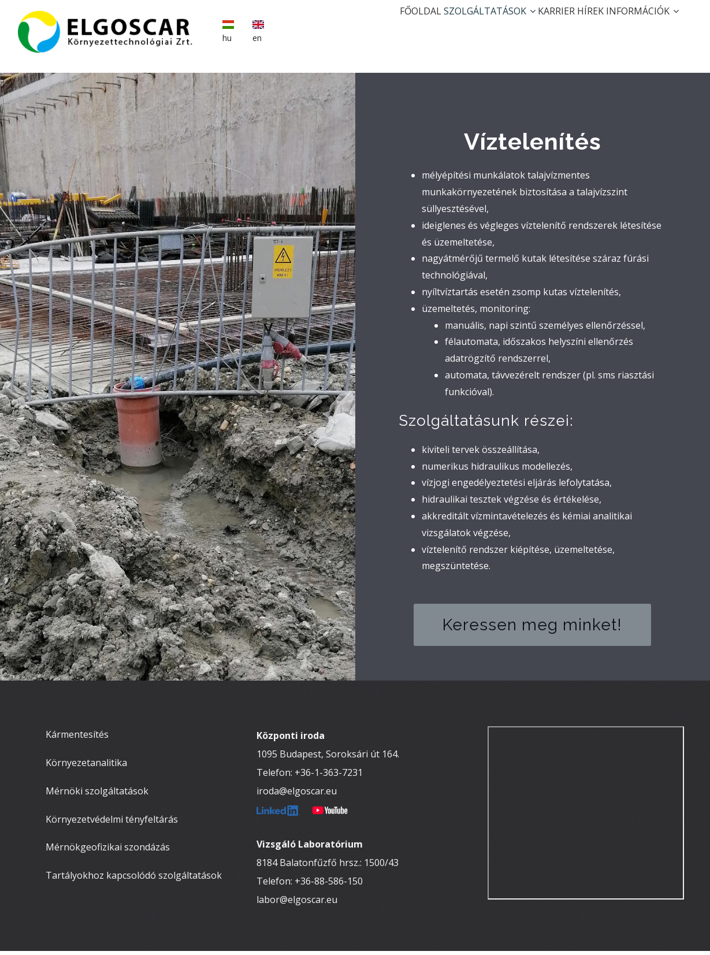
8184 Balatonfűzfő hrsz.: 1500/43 (328, 866)
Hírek (573, 26)
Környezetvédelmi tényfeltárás (112, 822)
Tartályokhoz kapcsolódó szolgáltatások (134, 879)
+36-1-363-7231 (329, 776)
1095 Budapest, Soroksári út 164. (328, 758)
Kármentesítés (77, 738)
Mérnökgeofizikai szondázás (108, 851)
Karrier (528, 26)
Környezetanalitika (86, 766)
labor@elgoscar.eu (297, 903)
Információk (637, 26)
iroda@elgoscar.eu (297, 795)
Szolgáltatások (450, 26)
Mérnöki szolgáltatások (97, 794)
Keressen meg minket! (532, 628)
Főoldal (369, 26)
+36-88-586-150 (329, 885)
